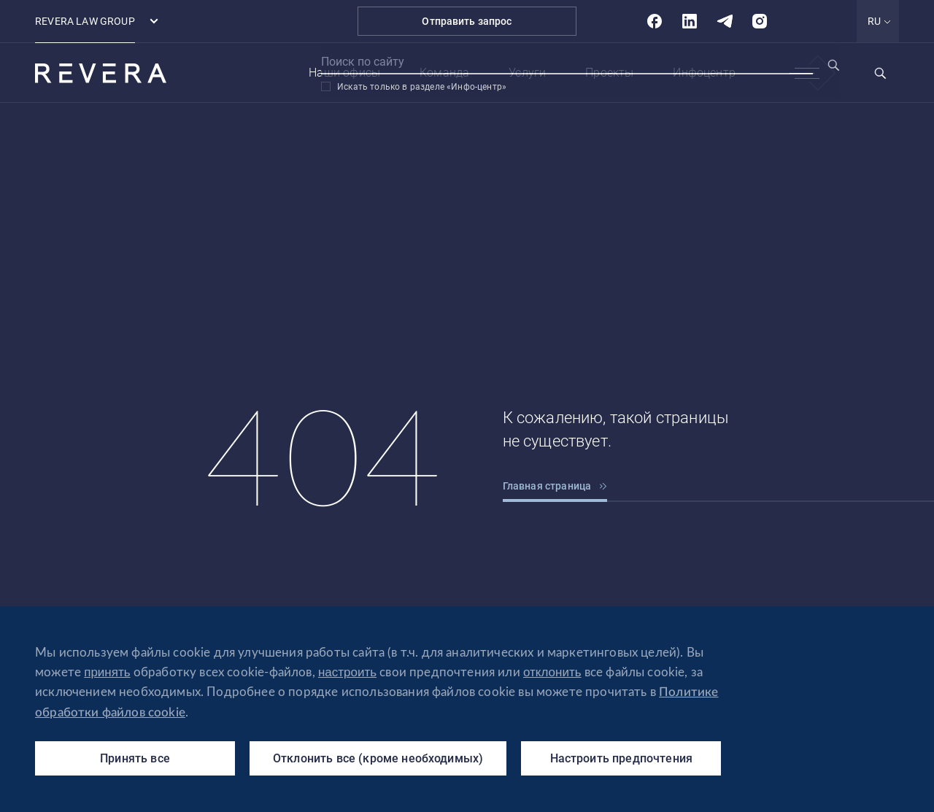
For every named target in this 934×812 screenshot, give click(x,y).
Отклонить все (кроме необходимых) (378, 758)
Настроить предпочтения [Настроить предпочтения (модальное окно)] (621, 758)
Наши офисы (344, 73)
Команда (444, 73)
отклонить (552, 672)
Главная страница (555, 486)
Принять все (135, 758)
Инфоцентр (704, 73)
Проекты (609, 73)
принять (107, 672)
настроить (347, 672)
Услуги (527, 73)
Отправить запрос (467, 21)
